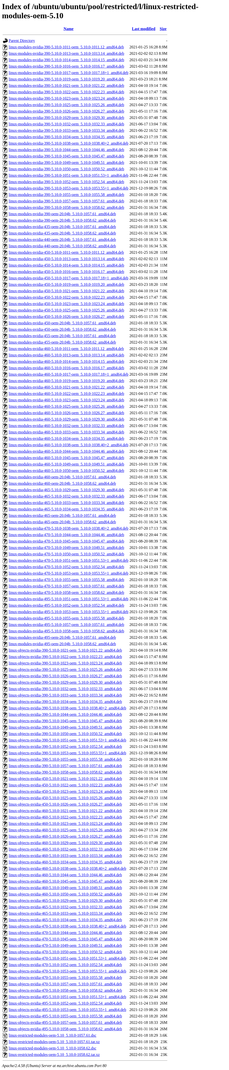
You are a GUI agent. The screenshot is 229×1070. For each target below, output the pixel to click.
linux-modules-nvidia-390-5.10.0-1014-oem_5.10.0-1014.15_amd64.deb (66, 60)
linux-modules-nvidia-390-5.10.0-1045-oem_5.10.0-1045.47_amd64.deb (66, 156)
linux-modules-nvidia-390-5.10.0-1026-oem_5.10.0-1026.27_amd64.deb (66, 111)
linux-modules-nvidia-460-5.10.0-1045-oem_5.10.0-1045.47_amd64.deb (66, 458)
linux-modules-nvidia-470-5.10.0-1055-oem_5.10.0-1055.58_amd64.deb (66, 580)
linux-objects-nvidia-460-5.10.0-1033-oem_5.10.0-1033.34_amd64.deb (65, 856)
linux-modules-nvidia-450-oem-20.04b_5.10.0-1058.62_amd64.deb (62, 329)
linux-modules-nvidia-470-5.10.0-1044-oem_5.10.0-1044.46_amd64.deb (66, 535)
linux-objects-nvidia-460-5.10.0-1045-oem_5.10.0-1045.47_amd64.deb (65, 881)
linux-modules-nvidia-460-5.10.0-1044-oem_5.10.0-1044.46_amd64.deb (66, 451)
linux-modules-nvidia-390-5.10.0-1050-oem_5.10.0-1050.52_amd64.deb (66, 169)
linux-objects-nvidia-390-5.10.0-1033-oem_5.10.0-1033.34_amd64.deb (65, 695)
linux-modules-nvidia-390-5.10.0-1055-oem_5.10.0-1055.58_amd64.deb (66, 195)
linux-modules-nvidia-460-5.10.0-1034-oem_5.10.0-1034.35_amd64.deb (66, 438)
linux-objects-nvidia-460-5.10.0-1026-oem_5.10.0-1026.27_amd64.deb (65, 836)
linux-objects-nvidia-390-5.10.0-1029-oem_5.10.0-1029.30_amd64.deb (65, 682)
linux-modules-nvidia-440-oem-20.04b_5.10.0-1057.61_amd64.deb (62, 239)
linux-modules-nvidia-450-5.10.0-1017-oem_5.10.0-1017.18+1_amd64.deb (68, 278)
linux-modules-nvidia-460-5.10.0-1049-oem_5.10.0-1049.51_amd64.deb (66, 464)
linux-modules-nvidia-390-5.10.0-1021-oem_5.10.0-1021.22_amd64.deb (66, 85)
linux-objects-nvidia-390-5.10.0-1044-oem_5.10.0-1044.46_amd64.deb (65, 714)
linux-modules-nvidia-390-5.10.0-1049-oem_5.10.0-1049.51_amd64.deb (66, 162)
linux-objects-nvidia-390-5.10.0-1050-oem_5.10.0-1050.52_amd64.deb (65, 734)
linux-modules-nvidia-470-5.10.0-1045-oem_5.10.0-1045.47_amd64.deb (66, 541)
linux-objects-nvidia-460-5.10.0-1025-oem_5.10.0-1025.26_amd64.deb (65, 830)
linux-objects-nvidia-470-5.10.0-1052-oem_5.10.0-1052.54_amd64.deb (65, 965)
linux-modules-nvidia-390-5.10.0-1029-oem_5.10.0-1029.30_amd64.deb (66, 118)
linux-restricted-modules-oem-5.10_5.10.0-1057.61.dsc (52, 1035)
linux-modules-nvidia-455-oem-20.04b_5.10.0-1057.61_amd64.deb (62, 336)
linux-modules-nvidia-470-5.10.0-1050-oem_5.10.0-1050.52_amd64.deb (66, 554)
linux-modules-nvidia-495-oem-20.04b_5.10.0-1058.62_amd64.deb (62, 644)
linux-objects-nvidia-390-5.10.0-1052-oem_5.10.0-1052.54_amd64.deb (65, 746)
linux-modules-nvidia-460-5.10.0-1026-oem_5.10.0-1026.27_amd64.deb (66, 413)
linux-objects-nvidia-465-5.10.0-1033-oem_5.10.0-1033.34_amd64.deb (65, 913)
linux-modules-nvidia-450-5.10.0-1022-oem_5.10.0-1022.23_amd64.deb (66, 297)
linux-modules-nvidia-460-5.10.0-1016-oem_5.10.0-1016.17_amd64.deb (66, 368)
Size (163, 29)
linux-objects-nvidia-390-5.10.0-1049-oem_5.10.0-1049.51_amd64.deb (65, 727)
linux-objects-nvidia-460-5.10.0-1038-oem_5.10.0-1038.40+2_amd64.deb (67, 868)
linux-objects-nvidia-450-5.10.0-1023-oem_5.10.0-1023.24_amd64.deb (65, 791)
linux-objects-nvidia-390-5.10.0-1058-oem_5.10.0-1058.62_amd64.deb (65, 772)
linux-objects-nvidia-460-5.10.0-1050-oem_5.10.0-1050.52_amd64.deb (65, 894)
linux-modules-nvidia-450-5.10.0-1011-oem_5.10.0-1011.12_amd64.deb (66, 252)
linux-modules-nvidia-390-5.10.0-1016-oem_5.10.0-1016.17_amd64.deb (66, 66)
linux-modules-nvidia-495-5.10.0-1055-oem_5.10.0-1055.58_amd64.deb (66, 618)
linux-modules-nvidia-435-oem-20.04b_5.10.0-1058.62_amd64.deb (62, 233)
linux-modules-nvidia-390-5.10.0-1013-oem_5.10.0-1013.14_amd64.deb (66, 53)
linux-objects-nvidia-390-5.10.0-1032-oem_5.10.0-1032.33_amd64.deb (65, 689)
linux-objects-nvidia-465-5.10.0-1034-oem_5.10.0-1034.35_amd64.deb (65, 920)
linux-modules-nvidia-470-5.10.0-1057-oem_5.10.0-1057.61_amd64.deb (66, 586)
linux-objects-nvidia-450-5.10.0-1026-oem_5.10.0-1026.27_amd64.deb (65, 804)
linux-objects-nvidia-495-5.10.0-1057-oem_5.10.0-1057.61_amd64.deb (65, 1022)
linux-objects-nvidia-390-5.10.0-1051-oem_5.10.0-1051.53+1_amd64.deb (67, 740)
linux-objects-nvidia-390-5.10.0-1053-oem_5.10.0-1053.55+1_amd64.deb (67, 753)
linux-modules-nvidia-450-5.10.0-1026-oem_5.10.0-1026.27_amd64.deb (66, 316)
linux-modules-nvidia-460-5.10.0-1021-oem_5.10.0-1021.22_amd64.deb (66, 387)
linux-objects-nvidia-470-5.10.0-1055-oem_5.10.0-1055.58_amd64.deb (65, 977)
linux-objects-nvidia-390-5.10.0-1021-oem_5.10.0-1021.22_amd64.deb (65, 650)
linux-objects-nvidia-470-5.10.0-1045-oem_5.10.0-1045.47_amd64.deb (65, 939)
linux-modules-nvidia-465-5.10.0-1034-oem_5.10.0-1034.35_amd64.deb (66, 509)
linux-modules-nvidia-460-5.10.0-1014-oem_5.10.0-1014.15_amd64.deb (66, 361)
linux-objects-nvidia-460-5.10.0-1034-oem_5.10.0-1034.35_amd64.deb (65, 862)
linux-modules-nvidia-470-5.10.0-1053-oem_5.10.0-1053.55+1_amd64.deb (68, 573)
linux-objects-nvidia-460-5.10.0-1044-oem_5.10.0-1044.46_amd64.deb (65, 875)
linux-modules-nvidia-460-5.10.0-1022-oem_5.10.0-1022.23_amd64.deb (66, 393)
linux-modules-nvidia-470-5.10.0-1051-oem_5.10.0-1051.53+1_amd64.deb (68, 560)
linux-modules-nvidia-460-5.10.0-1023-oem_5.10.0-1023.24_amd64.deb (66, 400)
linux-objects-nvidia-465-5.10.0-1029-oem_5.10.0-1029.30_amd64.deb (65, 900)
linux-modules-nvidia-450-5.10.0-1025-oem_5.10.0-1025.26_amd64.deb (66, 310)
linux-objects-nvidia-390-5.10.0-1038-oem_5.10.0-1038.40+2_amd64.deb (67, 708)
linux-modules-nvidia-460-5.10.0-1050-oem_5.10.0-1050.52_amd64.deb (66, 470)
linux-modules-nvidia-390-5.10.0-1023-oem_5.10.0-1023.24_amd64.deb (66, 98)
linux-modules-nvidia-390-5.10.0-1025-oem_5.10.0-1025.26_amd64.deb (66, 105)
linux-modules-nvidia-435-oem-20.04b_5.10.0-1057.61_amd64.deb (62, 227)
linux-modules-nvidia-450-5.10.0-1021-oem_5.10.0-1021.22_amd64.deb (66, 291)
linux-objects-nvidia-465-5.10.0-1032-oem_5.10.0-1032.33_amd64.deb (65, 907)
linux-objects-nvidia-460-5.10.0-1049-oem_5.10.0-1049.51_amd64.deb (65, 888)
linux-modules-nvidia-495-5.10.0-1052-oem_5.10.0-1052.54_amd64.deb (66, 605)
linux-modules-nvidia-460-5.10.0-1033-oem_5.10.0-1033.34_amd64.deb (66, 432)
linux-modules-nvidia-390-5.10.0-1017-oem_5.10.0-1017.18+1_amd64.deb (68, 73)
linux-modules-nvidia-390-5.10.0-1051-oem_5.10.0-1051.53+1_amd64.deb (68, 175)
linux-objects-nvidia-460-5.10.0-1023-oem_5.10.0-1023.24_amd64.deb (65, 823)
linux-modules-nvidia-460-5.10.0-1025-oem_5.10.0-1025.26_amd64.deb (66, 406)
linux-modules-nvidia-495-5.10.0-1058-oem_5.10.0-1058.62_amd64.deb (66, 631)
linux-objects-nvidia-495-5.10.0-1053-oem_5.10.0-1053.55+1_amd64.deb (67, 1010)
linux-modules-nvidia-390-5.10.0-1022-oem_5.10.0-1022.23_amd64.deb (66, 92)
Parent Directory (22, 41)
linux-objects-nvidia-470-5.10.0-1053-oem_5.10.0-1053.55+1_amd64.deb (67, 971)
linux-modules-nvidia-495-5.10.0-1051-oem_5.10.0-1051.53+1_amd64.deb (68, 599)
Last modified (143, 29)
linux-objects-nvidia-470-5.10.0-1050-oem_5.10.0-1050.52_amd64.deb (65, 952)
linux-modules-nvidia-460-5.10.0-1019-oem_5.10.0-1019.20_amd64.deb (66, 381)
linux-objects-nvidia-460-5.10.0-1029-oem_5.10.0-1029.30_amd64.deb (65, 843)
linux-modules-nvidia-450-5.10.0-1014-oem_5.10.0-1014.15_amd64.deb (66, 265)
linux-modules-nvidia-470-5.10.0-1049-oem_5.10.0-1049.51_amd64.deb (66, 547)
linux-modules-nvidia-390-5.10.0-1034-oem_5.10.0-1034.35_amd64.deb (66, 137)
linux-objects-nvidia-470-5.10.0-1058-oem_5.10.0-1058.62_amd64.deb (65, 990)
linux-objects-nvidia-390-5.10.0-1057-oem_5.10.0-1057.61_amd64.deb (65, 766)
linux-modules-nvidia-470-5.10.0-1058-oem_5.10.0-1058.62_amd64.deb (66, 592)
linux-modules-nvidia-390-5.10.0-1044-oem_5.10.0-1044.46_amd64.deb (66, 150)
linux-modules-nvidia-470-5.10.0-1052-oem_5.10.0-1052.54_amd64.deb (66, 567)
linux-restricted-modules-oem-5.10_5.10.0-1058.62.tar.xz (54, 1054)
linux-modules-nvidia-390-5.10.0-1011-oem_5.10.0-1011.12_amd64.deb (66, 47)
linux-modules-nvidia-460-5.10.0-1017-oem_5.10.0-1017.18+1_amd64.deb (68, 374)
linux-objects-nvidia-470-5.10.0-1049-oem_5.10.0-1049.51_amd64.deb (65, 945)
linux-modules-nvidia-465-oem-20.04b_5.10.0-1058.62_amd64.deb (62, 522)
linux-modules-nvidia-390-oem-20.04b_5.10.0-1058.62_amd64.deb (62, 220)
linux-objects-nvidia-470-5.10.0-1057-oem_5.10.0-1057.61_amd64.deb (65, 984)
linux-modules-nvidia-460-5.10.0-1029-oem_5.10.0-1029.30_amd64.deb (66, 419)
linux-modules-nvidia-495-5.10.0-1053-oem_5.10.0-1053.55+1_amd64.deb (68, 612)
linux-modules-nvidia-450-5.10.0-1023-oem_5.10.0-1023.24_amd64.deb (66, 304)
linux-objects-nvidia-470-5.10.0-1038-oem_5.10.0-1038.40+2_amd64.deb (67, 926)
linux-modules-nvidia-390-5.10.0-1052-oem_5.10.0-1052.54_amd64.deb (66, 182)
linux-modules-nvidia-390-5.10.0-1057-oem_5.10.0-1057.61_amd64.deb (66, 201)
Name (69, 29)
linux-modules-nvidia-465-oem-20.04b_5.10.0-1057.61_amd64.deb (62, 515)
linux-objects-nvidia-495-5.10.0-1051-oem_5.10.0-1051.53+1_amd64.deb (67, 997)
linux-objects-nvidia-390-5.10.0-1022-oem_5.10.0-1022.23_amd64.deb (65, 657)
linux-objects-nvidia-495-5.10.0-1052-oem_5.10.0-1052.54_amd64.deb (65, 1003)
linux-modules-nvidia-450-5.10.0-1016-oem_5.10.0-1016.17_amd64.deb (66, 272)
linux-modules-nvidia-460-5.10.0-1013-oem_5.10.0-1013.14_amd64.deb (66, 355)
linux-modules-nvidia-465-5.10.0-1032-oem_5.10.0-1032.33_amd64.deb (66, 496)
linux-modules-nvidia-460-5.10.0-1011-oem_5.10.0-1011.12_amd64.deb (66, 349)
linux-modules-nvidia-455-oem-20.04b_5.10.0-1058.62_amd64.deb (62, 342)
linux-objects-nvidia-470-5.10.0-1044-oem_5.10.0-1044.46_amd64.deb (65, 933)
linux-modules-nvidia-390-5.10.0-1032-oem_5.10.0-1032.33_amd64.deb (66, 124)
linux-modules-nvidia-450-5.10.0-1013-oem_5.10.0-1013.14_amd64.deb (66, 259)
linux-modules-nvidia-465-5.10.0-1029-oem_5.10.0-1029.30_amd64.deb (66, 490)
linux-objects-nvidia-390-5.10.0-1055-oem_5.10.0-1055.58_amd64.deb (65, 759)
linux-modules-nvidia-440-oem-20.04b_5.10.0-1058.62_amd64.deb (62, 246)
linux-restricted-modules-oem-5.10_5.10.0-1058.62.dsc (52, 1048)
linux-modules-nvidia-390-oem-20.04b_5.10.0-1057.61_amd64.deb (62, 214)
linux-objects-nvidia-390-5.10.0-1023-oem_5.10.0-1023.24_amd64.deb (65, 663)
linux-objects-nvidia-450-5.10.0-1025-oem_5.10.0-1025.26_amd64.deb (65, 798)
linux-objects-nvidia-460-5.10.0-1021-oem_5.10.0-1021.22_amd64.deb (65, 811)
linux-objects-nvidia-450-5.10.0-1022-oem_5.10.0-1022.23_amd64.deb (65, 785)
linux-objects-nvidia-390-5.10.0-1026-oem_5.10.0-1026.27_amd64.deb (65, 676)
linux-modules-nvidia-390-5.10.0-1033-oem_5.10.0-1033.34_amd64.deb (66, 130)
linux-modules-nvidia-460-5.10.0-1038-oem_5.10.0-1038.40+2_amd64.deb (68, 445)
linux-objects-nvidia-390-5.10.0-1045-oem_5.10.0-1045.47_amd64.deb (65, 721)
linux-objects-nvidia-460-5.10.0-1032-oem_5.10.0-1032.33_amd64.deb (65, 849)
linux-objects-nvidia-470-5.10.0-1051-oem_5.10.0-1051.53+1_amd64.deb (67, 958)
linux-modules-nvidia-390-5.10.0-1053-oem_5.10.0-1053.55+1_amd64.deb (68, 188)
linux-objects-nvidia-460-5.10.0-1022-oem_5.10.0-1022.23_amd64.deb (65, 817)
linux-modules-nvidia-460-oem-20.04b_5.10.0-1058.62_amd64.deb (62, 483)
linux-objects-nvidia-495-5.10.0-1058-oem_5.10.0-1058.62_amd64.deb (65, 1029)
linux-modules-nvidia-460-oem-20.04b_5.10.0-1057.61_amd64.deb (62, 477)
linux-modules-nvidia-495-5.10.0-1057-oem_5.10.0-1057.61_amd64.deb (66, 625)
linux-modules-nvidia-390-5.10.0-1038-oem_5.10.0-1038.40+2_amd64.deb (68, 143)
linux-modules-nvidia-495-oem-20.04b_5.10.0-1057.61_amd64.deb (62, 637)
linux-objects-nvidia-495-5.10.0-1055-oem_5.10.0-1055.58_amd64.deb (65, 1016)
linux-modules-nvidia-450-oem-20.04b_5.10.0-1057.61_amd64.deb (62, 323)
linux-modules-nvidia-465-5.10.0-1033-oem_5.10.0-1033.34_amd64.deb (66, 503)
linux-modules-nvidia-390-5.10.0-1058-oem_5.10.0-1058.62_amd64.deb (66, 207)
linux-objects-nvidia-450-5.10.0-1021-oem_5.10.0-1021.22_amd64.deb (65, 779)
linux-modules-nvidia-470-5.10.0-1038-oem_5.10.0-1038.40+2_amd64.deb (68, 528)
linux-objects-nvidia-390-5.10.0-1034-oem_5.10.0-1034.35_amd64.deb (65, 702)
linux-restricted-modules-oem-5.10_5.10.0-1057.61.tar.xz (54, 1042)
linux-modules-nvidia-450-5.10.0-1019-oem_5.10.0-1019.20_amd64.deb (66, 284)
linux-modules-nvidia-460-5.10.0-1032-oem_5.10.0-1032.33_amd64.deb (66, 426)
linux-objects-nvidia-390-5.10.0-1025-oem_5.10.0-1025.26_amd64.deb (65, 669)
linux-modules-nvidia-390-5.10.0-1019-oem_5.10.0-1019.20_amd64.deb (66, 79)
